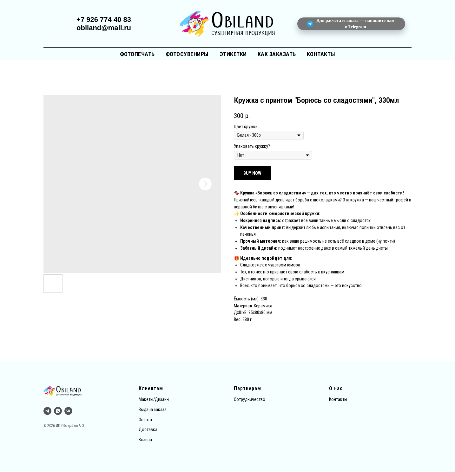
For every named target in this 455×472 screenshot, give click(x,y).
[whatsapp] (58, 411)
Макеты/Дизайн (154, 399)
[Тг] (47, 411)
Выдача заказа (153, 409)
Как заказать (277, 54)
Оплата (145, 419)
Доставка (148, 429)
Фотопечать (137, 54)
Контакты (321, 54)
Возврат (146, 439)
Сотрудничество (249, 399)
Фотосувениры (187, 54)
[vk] (68, 411)
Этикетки (233, 54)
